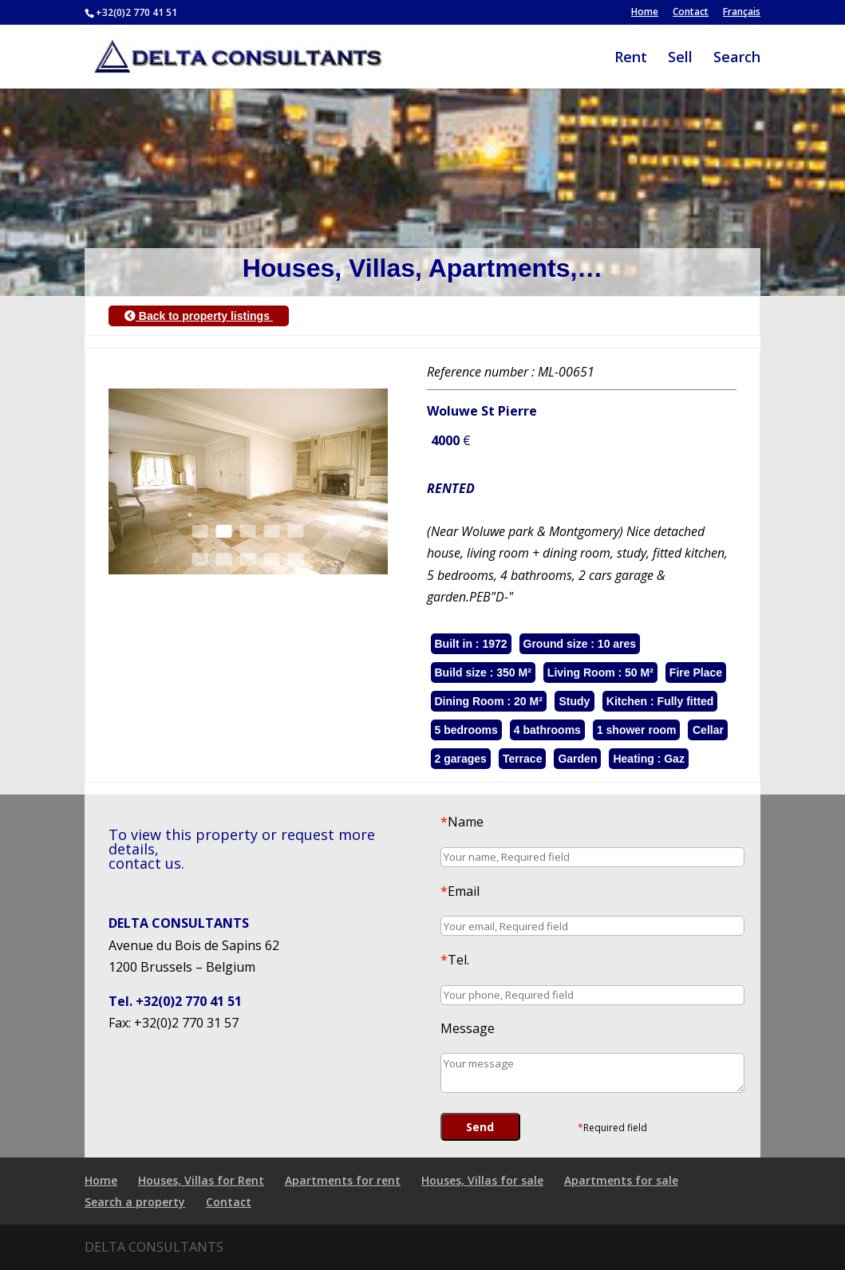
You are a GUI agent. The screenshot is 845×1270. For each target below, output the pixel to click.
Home (644, 12)
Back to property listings (198, 316)
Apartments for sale (621, 1180)
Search (736, 58)
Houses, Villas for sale (482, 1180)
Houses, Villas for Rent (201, 1180)
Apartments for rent (343, 1180)
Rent (630, 58)
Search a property (135, 1201)
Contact (691, 12)
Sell (680, 58)
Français (741, 12)
